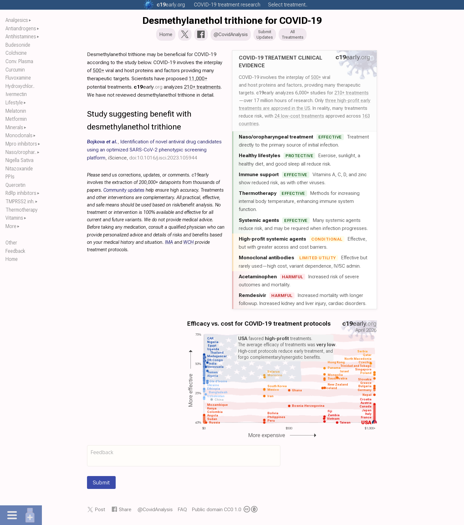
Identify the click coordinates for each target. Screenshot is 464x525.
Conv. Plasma (19, 61)
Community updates (123, 192)
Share (125, 511)
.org (171, 5)
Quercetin (15, 185)
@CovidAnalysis (155, 511)
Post (100, 511)
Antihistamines (20, 36)
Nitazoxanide (19, 169)
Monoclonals (19, 135)
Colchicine (16, 53)
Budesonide (17, 45)
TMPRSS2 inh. (19, 201)
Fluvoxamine (18, 78)
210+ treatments (351, 95)
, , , (154, 151)
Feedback (15, 251)
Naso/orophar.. (20, 152)
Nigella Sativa (19, 160)
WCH (188, 244)
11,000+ (198, 80)
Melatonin (15, 111)
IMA (169, 244)
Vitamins (14, 218)
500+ (316, 79)
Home (11, 259)
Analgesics (16, 20)
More (10, 226)
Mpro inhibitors (21, 144)
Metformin (16, 119)
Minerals (14, 127)
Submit (101, 484)
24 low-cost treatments (299, 118)
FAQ (182, 511)
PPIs (10, 177)
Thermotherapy (21, 210)
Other (11, 243)
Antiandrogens (20, 28)
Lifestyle (14, 103)
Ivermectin (16, 94)
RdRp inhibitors (20, 193)
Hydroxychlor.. (19, 86)
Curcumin (15, 70)
